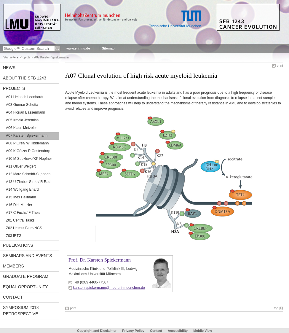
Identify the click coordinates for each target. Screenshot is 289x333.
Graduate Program (25, 276)
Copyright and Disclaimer (96, 330)
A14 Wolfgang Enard (22, 189)
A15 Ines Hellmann (21, 197)
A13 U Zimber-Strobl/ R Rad (28, 182)
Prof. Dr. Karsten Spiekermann (99, 260)
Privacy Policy (133, 330)
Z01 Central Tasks (20, 220)
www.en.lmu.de (78, 48)
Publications (18, 245)
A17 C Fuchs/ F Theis (23, 213)
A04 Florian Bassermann (25, 112)
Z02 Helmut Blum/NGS (24, 228)
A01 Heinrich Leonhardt (24, 97)
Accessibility (178, 330)
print (280, 65)
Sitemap (108, 48)
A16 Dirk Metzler (19, 205)
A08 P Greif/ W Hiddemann (27, 143)
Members (13, 266)
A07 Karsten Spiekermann (26, 135)
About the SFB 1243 (24, 78)
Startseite (9, 57)
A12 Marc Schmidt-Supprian (28, 174)
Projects (25, 57)
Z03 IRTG (13, 236)
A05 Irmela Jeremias (22, 120)
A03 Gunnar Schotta (22, 105)
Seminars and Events (27, 255)
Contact (13, 297)
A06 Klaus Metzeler (21, 128)
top (276, 308)
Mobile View (202, 330)
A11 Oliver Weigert (21, 166)
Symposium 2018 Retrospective (21, 310)
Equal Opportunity (25, 286)
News (9, 67)
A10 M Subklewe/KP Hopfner (29, 159)
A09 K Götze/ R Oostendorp (28, 151)
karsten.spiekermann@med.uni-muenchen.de (109, 288)
